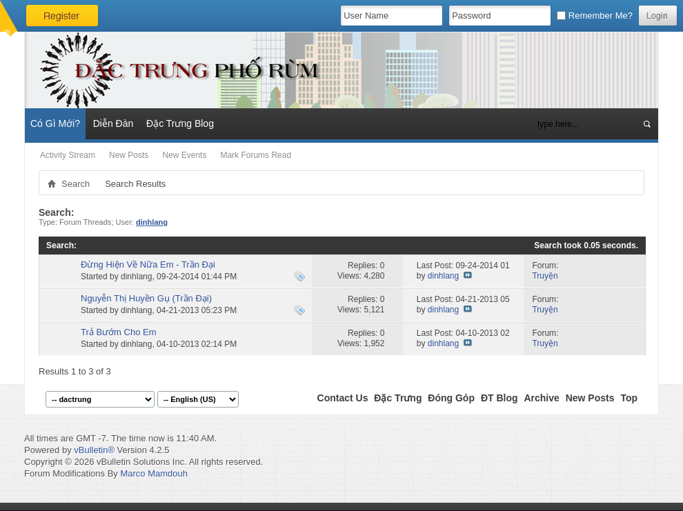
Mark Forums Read (255, 155)
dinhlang (136, 276)
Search (75, 184)
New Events (184, 155)
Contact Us (342, 397)
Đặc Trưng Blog (180, 123)
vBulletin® (94, 450)
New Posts (128, 155)
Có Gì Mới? (55, 123)
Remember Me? (595, 15)
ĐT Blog (499, 397)
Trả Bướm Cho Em (118, 332)
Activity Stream (67, 155)
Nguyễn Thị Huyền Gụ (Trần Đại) (146, 298)
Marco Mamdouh (154, 473)
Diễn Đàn (113, 123)
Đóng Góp (451, 397)
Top (628, 397)
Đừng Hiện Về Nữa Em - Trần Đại (148, 264)
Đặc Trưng (398, 397)
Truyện (544, 276)
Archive (541, 397)
